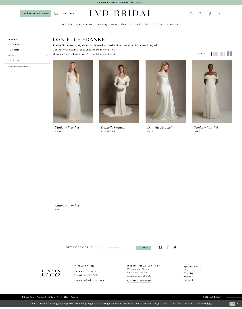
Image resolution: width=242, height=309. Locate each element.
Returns (74, 299)
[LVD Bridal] (121, 14)
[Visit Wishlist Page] (209, 13)
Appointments (192, 268)
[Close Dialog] (237, 305)
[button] (200, 13)
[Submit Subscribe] (144, 249)
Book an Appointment (139, 283)
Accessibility (63, 299)
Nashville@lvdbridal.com (89, 282)
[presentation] (73, 92)
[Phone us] (64, 13)
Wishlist (188, 275)
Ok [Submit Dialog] (231, 305)
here (209, 305)
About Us (189, 278)
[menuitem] (35, 13)
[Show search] (191, 13)
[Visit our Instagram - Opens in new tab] (161, 249)
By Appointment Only (102, 3)
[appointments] (35, 13)
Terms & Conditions (46, 299)
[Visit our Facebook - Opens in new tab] (168, 249)
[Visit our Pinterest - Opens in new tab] (175, 249)
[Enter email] (118, 249)
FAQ (186, 272)
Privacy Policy (28, 299)
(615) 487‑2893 (84, 268)
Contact (58, 50)
